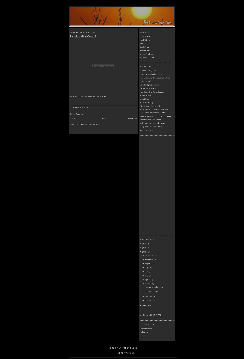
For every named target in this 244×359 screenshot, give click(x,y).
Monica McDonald (147, 54)
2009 (144, 252)
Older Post (132, 118)
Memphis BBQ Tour (148, 70)
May (147, 275)
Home (103, 118)
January (148, 300)
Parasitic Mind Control (83, 36)
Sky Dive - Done (146, 130)
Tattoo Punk (145, 43)
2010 (144, 248)
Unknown (144, 332)
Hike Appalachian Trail (149, 88)
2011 (144, 244)
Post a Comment (76, 114)
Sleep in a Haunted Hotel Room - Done (156, 116)
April (147, 279)
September (149, 259)
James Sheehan (146, 328)
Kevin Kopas (145, 50)
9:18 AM (103, 96)
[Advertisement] (152, 185)
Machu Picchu (145, 95)
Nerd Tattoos (145, 40)
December (149, 255)
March (147, 283)
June (147, 271)
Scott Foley (144, 47)
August (148, 263)
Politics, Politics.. (152, 291)
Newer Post (74, 118)
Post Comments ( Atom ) (91, 124)
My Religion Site (147, 57)
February (148, 296)
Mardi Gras (144, 99)
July (147, 267)
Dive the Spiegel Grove (149, 85)
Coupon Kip (145, 36)
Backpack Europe (147, 102)
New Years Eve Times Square (152, 92)
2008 (144, 305)
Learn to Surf (145, 81)
